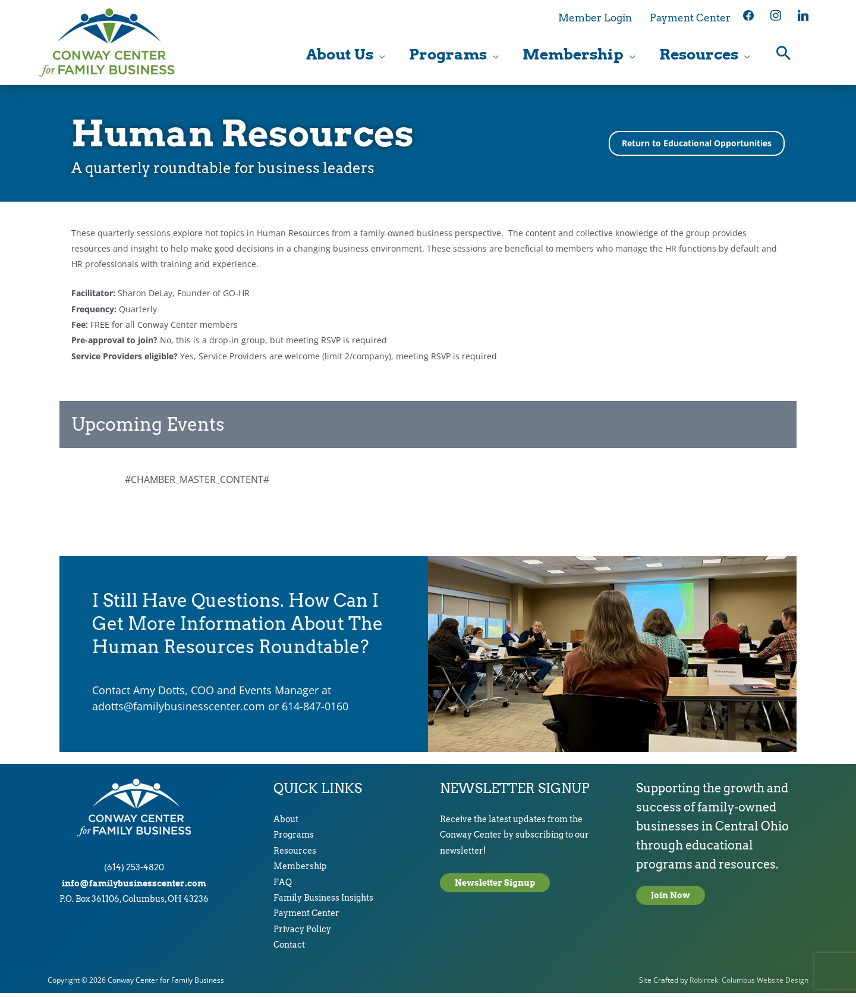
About (285, 824)
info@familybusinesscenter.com (134, 887)
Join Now (670, 900)
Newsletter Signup (495, 887)
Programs (293, 839)
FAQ (282, 886)
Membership (300, 871)
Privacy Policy (302, 933)
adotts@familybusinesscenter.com (178, 710)
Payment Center (306, 918)
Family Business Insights (323, 902)
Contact (289, 949)
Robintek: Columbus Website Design (749, 984)
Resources (294, 855)
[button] (784, 56)
